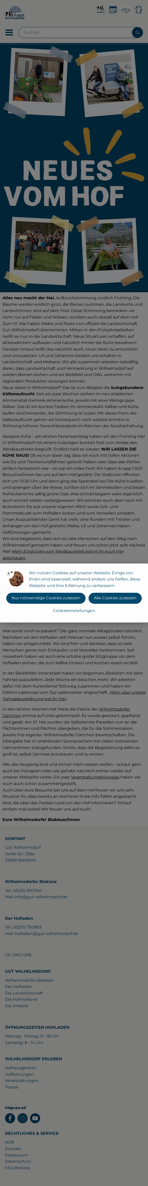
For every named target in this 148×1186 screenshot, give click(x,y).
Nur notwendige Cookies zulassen (46, 598)
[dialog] (74, 593)
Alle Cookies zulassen (115, 598)
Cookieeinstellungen (74, 610)
